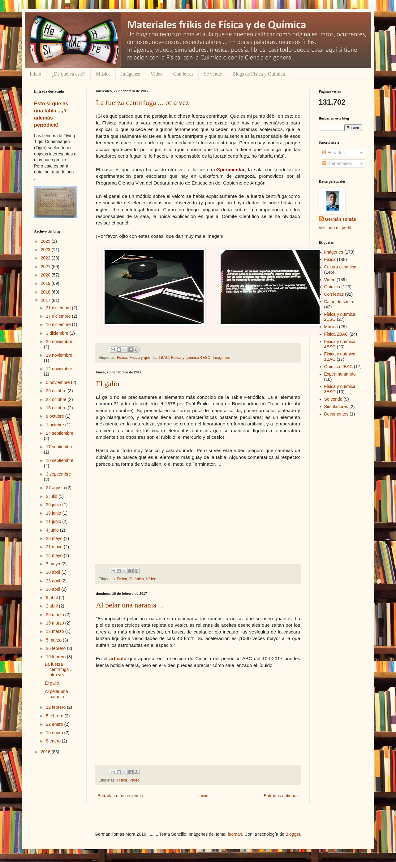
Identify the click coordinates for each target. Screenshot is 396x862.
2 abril (52, 605)
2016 (46, 751)
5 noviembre (58, 382)
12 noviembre (59, 368)
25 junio (54, 504)
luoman (235, 834)
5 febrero (55, 715)
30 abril (53, 572)
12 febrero (56, 707)
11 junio (54, 521)
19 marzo (55, 622)
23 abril (53, 580)
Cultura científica (340, 266)
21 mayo (55, 546)
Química (136, 579)
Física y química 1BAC (149, 357)
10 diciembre (59, 324)
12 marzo (55, 631)
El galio (107, 384)
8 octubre (55, 416)
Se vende (213, 73)
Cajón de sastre (339, 301)
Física (122, 357)
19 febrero (56, 656)
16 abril (53, 589)
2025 (46, 241)
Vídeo (157, 73)
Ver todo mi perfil (335, 227)
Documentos (336, 413)
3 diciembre (57, 333)
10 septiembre (59, 460)
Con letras (183, 73)
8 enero (54, 740)
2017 (46, 300)
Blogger (293, 834)
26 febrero (56, 648)
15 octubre (56, 407)
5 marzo (54, 640)
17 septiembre (59, 446)
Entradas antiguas (281, 795)
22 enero (55, 724)
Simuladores (336, 406)
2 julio (52, 496)
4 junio (53, 530)
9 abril (52, 597)
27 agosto (56, 487)
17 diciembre (59, 316)
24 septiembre (59, 433)
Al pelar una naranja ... (130, 605)
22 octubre (56, 399)
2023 (46, 249)
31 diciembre (59, 307)
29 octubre (56, 390)
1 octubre (55, 424)
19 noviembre (59, 355)
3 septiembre (58, 474)
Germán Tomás (340, 219)
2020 (46, 274)
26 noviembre (59, 341)
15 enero (55, 732)
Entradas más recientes (120, 795)
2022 (46, 257)
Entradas (333, 152)
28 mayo (55, 538)
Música (103, 73)
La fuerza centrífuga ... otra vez (142, 102)
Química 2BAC (338, 366)
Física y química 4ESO (191, 357)
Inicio (35, 73)
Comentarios (337, 163)
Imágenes (130, 73)
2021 (46, 266)
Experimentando (340, 374)
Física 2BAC (336, 334)
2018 (46, 292)
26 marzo (55, 614)
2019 (46, 283)
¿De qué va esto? (68, 73)
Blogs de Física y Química (258, 73)
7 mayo (53, 563)
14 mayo (55, 555)
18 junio (54, 513)
